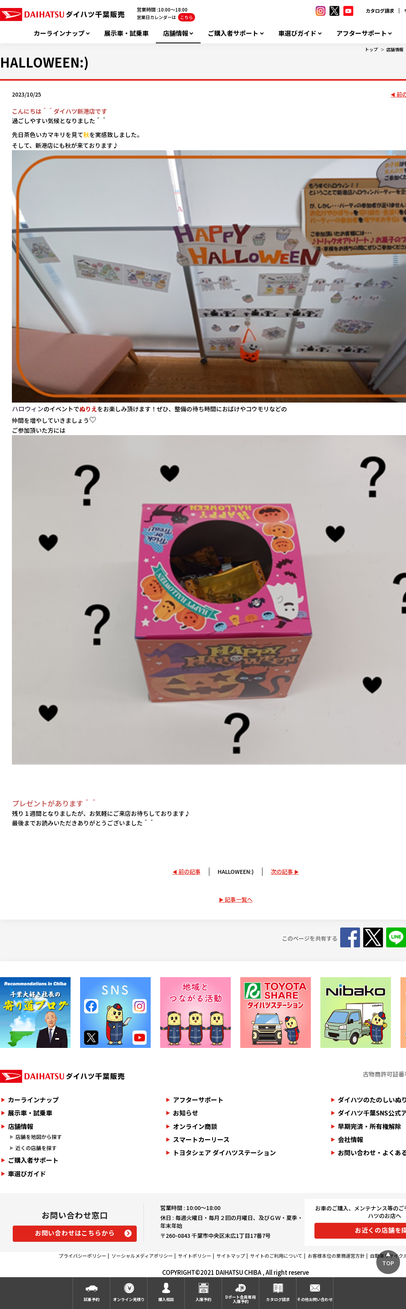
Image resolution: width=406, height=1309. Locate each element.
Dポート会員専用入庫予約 (240, 1299)
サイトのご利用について (276, 1255)
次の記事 (282, 871)
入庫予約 (203, 1299)
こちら (186, 17)
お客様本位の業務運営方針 (336, 1255)
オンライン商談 (195, 1126)
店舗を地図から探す (38, 1137)
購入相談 (166, 1299)
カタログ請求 (380, 10)
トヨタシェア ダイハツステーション (224, 1152)
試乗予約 (92, 1299)
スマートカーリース (201, 1139)
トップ (371, 49)
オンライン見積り (129, 1299)
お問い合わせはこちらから (75, 1232)
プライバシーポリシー (82, 1255)
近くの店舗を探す (36, 1148)
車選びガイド (297, 33)
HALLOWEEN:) (236, 871)
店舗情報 (175, 33)
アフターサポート (361, 33)
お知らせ (185, 1112)
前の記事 (189, 871)
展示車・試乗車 (126, 33)
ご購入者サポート (233, 33)
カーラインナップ (59, 33)
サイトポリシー (194, 1255)
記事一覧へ (239, 899)
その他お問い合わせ (315, 1299)
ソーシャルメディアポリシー (142, 1255)
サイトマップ (230, 1255)
